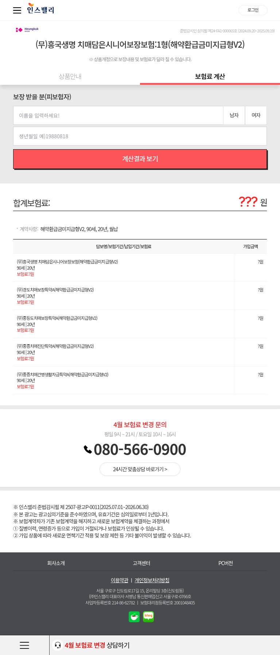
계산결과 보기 (140, 158)
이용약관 (119, 580)
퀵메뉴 (18, 10)
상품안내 (70, 76)
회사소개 (56, 563)
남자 (234, 115)
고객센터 (141, 563)
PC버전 (225, 563)
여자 (256, 115)
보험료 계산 (210, 76)
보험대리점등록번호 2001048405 (167, 602)
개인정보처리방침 (152, 580)
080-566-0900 (140, 448)
